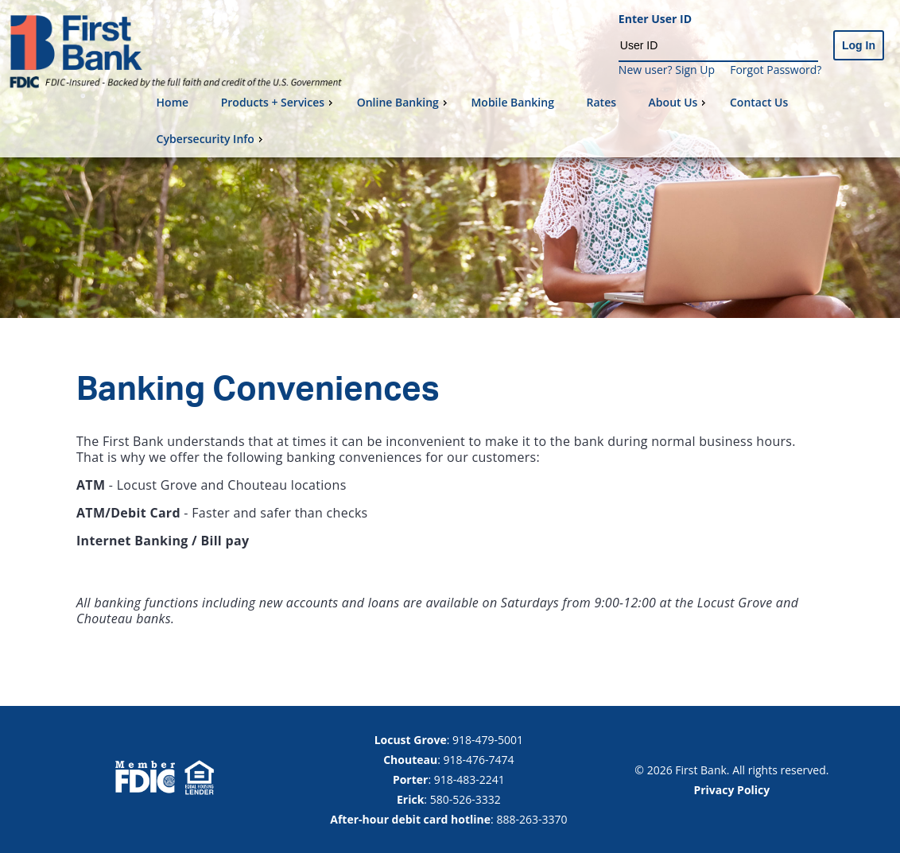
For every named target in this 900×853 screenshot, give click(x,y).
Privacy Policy (731, 789)
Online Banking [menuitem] (404, 102)
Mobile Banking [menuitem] (512, 102)
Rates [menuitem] (601, 102)
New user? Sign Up (667, 69)
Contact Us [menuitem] (759, 102)
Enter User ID (655, 19)
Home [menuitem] (173, 102)
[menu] (522, 120)
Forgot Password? (775, 69)
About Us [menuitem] (679, 102)
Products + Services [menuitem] (278, 102)
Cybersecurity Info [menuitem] (211, 138)
